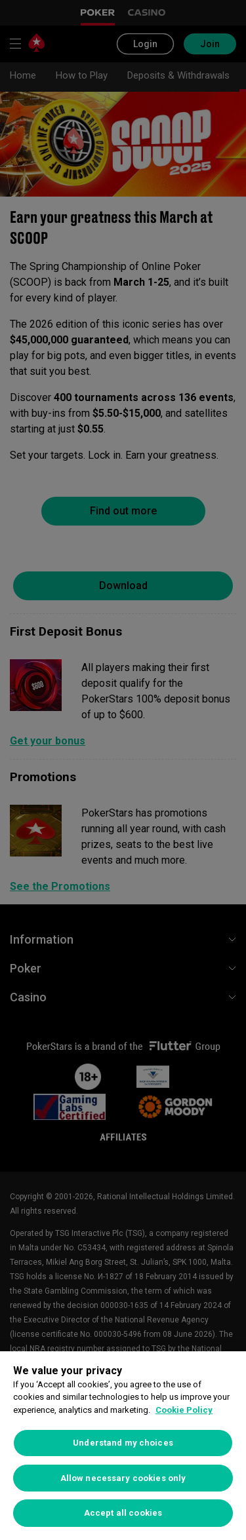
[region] (123, 1445)
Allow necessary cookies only (123, 1478)
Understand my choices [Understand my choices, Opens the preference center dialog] (123, 1443)
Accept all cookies (123, 1513)
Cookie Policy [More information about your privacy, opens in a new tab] (184, 1410)
